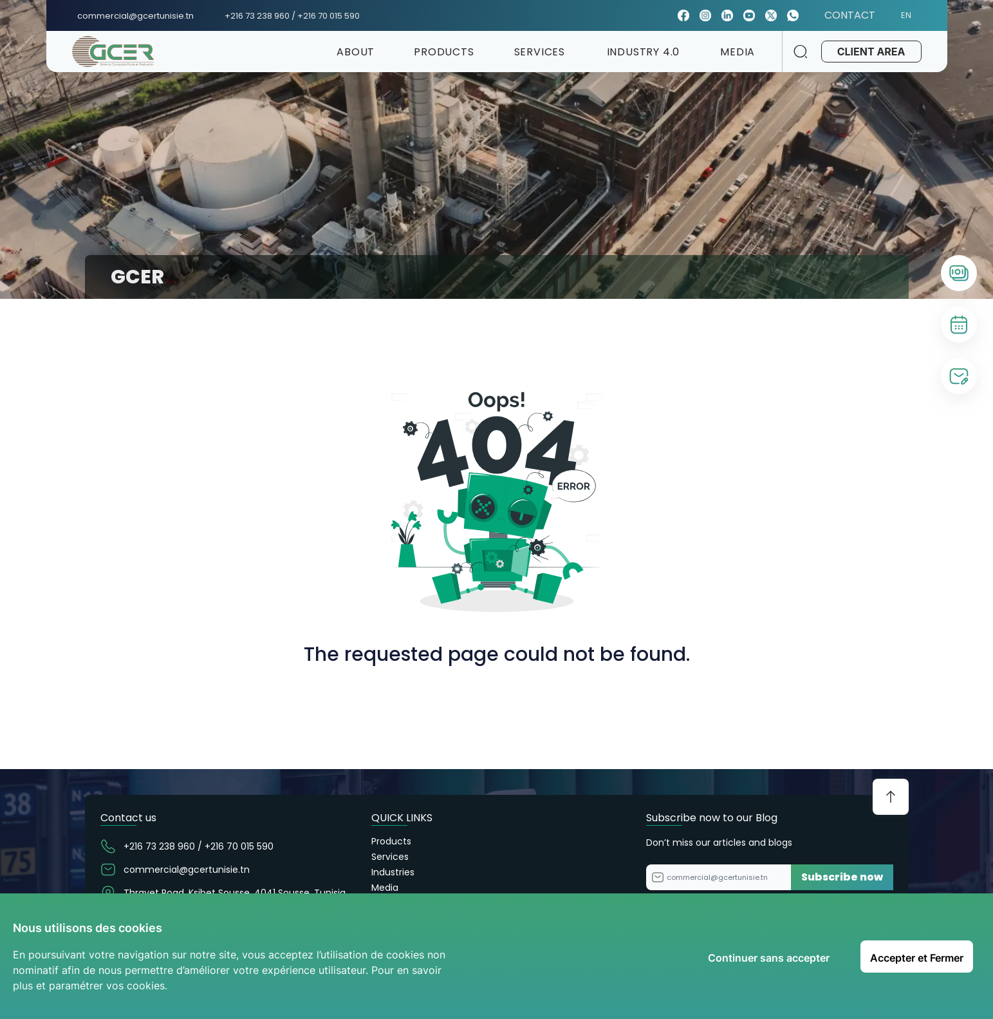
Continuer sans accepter (769, 957)
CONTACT (849, 15)
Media (384, 887)
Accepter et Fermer (916, 957)
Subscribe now (842, 877)
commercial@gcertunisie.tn (135, 16)
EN (911, 15)
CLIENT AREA (871, 51)
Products (391, 841)
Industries (392, 872)
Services (390, 856)
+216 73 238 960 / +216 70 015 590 (292, 16)
